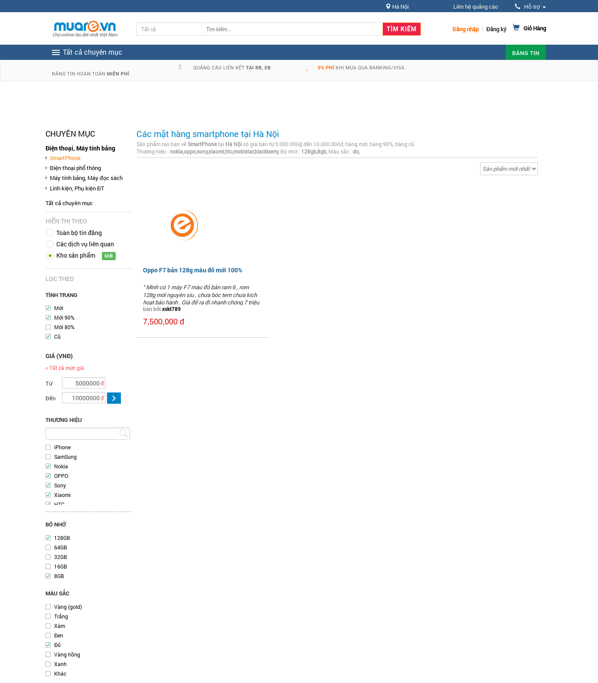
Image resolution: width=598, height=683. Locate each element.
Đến (50, 398)
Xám (59, 625)
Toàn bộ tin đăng (79, 233)
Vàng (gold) (68, 606)
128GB (62, 537)
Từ (49, 383)
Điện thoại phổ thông (75, 168)
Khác (60, 673)
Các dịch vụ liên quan (85, 244)
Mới (58, 307)
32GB (60, 556)
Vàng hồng (67, 654)
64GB (60, 547)
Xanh (60, 663)
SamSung (65, 456)
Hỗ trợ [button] (530, 6)
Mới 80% (64, 327)
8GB (59, 575)
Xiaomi (62, 494)
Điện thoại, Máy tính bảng (80, 148)
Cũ (57, 336)
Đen (58, 635)
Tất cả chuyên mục (69, 203)
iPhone (62, 447)
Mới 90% (64, 317)
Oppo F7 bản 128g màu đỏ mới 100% (192, 270)
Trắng (61, 616)
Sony (60, 485)
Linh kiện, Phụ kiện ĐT (77, 188)
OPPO (61, 475)
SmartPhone (65, 158)
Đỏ (57, 644)
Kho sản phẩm (75, 255)
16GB (60, 566)
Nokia (61, 466)
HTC (59, 504)
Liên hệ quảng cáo (475, 6)
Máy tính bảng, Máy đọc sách (86, 178)
